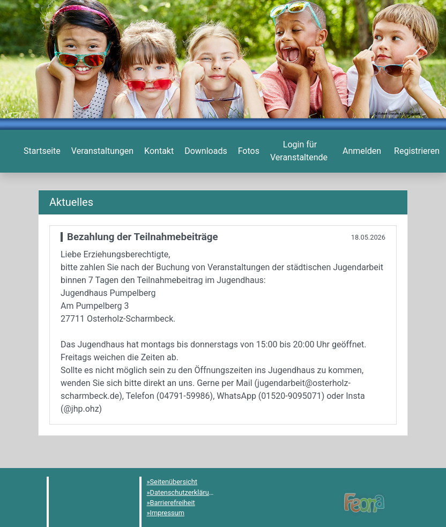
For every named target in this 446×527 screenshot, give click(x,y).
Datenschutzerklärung (183, 492)
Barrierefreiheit (172, 503)
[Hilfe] (248, 151)
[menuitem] (41, 151)
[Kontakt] (158, 151)
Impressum (167, 513)
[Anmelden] (299, 151)
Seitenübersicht (174, 482)
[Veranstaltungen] (101, 151)
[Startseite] (41, 151)
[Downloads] (204, 151)
